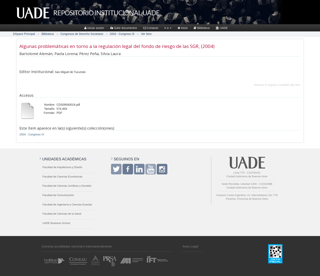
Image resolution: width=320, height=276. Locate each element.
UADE (222, 28)
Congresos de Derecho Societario (81, 33)
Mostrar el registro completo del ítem (277, 84)
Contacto (150, 28)
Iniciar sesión (94, 28)
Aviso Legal (190, 246)
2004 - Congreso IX (122, 33)
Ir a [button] (167, 28)
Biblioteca (202, 28)
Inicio (183, 28)
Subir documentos (123, 28)
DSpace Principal (24, 33)
